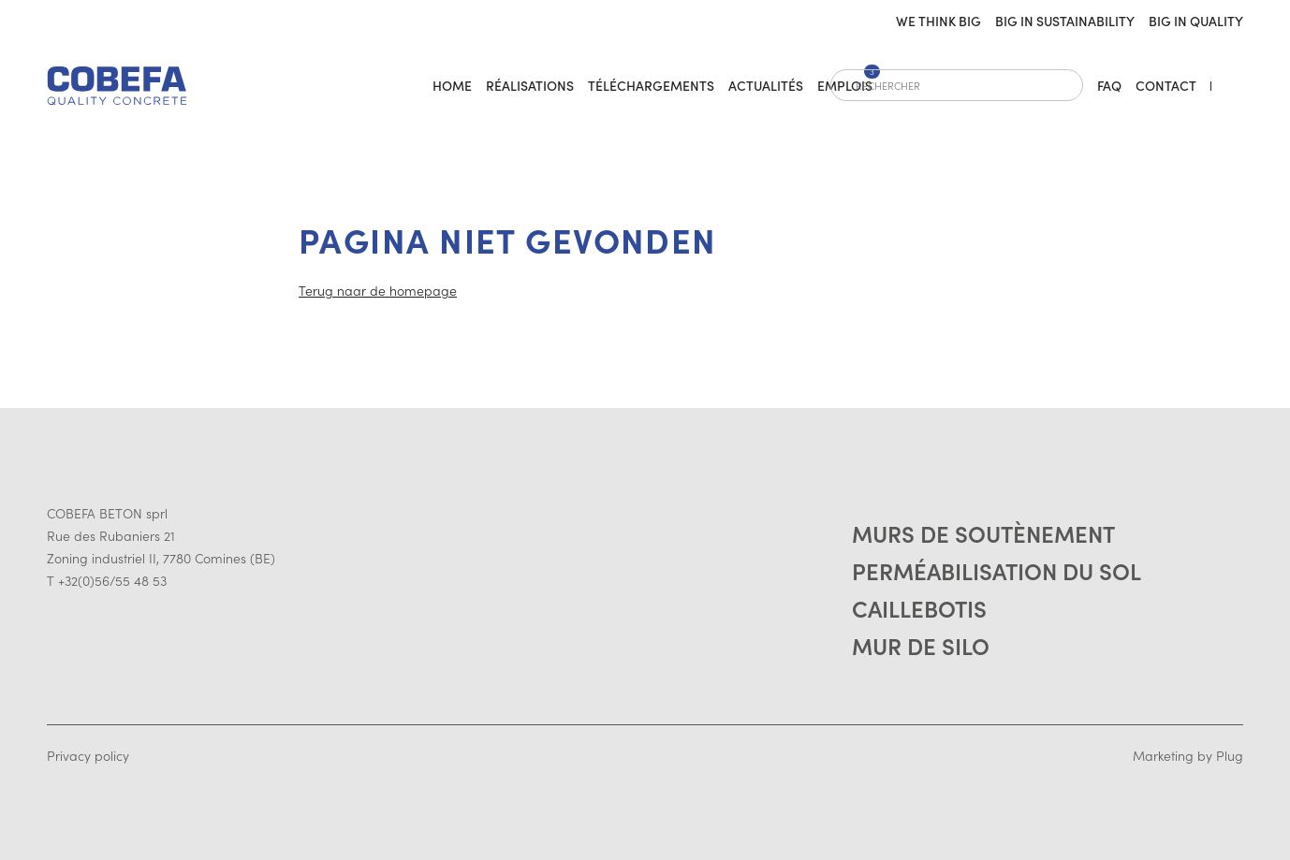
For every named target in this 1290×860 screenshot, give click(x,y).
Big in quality (1196, 20)
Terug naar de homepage (378, 290)
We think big (938, 20)
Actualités (765, 85)
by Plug (1220, 755)
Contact (1166, 85)
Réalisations (530, 85)
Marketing (1163, 755)
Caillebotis (919, 607)
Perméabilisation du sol (996, 570)
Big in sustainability (1065, 20)
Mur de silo (920, 645)
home (452, 85)
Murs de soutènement (983, 532)
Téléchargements (651, 85)
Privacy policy (88, 755)
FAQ (1109, 85)
